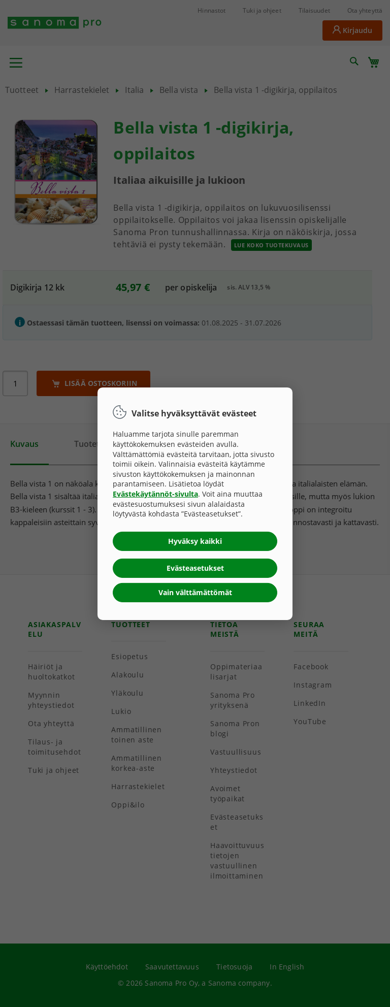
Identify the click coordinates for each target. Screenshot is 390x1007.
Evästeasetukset (195, 568)
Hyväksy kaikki (195, 541)
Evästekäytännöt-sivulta (155, 494)
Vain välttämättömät (195, 592)
